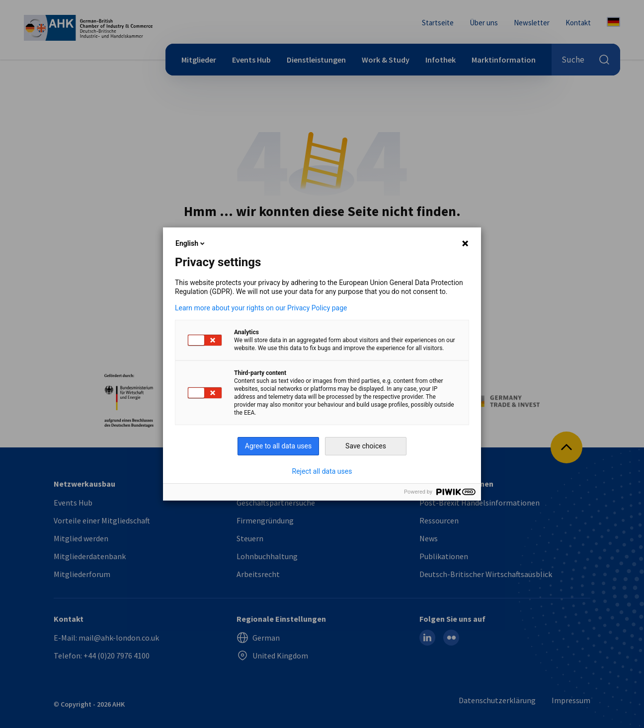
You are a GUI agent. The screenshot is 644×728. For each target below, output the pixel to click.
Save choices (365, 446)
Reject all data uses (322, 471)
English (190, 243)
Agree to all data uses (278, 446)
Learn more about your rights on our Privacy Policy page (261, 308)
